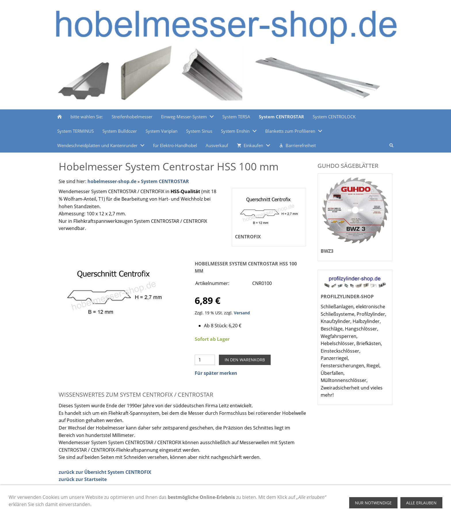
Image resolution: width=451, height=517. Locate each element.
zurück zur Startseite (83, 479)
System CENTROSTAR (165, 181)
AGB (150, 507)
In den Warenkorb (245, 359)
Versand (242, 312)
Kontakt (198, 507)
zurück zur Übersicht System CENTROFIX (105, 472)
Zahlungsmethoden (78, 507)
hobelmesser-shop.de (111, 181)
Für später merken (216, 373)
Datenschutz (173, 507)
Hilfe (107, 507)
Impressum (129, 507)
